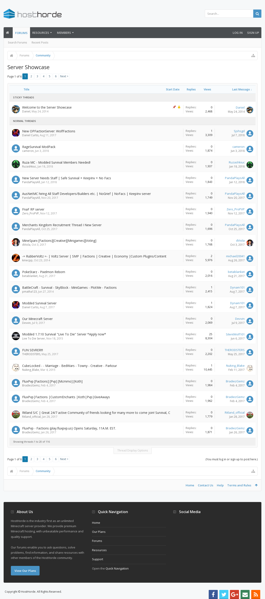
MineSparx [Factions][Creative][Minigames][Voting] (59, 240)
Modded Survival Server (39, 303)
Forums (21, 33)
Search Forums (17, 42)
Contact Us (205, 485)
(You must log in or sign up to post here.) (232, 459)
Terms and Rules (239, 485)
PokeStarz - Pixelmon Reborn (43, 272)
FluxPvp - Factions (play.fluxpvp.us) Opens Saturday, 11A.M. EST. (69, 428)
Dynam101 (237, 287)
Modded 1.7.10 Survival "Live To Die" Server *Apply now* (64, 334)
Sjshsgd (239, 131)
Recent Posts (40, 42)
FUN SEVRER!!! (32, 350)
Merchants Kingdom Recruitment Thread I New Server (62, 225)
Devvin (26, 323)
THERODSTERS (31, 354)
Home (190, 485)
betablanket (30, 276)
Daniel (26, 111)
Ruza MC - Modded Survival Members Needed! (56, 162)
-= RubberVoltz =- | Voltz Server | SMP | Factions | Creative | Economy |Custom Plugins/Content (94, 256)
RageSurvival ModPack (38, 147)
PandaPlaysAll (31, 182)
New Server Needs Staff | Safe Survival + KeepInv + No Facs (66, 178)
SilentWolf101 (235, 334)
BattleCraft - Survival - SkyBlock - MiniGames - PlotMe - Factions (69, 287)
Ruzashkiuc (29, 166)
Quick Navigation (117, 568)
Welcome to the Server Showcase (47, 107)
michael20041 (235, 256)
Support (97, 559)
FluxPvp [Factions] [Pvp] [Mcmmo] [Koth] (52, 381)
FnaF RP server (33, 209)
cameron (28, 151)
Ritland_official (31, 417)
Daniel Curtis (30, 135)
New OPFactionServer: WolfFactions (48, 131)
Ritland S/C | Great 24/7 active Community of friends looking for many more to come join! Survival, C (96, 412)
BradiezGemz (31, 385)
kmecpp (27, 260)
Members (64, 33)
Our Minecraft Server (37, 319)
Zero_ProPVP (30, 213)
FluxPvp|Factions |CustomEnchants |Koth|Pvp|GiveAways (66, 397)
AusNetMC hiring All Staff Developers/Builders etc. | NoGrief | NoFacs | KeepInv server (86, 194)
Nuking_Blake (30, 370)
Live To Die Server (33, 338)
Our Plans (99, 532)
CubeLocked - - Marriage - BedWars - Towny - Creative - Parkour (69, 366)
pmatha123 (29, 291)
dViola (26, 245)
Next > (64, 76)
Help (220, 485)
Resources (40, 33)
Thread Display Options (132, 450)
